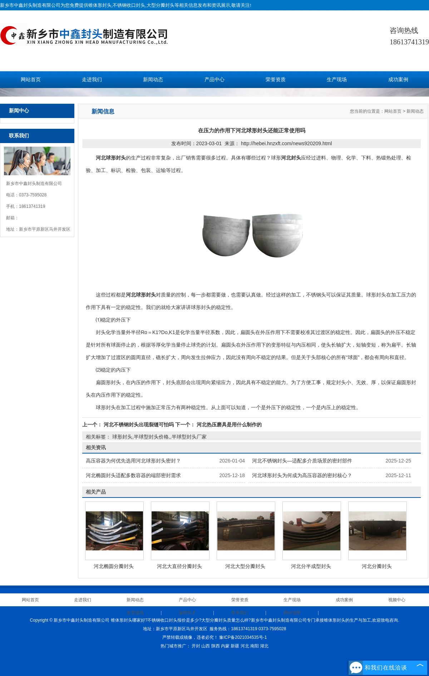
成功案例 (398, 79)
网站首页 (31, 79)
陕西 (215, 645)
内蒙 (225, 645)
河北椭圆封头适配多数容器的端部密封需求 (133, 475)
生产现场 (337, 79)
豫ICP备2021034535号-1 (243, 637)
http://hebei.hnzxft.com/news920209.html (286, 143)
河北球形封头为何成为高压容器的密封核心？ (302, 475)
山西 (205, 645)
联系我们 (239, 612)
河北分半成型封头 (311, 566)
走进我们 (92, 79)
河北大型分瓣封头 (245, 566)
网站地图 (292, 612)
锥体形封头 (100, 5)
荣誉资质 (276, 79)
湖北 (264, 645)
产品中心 (214, 79)
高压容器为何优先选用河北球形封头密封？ (133, 461)
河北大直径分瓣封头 (179, 566)
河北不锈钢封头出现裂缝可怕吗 (138, 424)
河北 (245, 645)
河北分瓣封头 (377, 566)
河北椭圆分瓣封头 (114, 566)
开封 (196, 645)
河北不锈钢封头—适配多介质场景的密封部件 (302, 461)
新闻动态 (153, 79)
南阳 (254, 645)
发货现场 (135, 612)
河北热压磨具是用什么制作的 (228, 424)
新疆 (235, 645)
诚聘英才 (187, 612)
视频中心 (396, 599)
